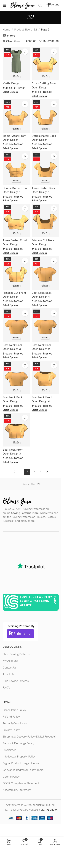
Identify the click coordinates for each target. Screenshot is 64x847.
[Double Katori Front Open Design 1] (16, 168)
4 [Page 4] (40, 471)
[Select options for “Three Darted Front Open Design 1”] (10, 253)
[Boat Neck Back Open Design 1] (16, 377)
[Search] (40, 5)
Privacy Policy (11, 730)
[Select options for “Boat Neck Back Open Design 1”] (10, 410)
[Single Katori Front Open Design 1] (16, 116)
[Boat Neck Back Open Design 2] (45, 325)
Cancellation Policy (14, 710)
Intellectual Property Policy (19, 756)
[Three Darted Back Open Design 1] (45, 168)
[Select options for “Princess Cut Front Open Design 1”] (10, 305)
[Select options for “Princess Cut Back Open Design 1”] (39, 253)
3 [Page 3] (34, 471)
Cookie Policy (11, 777)
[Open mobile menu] (4, 5)
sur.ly (8, 608)
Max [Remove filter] (51, 41)
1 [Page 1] (21, 471)
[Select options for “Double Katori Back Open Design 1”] (39, 148)
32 (35, 29)
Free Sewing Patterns (16, 681)
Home (6, 29)
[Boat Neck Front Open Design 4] (45, 377)
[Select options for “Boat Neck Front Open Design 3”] (10, 462)
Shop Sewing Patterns (16, 654)
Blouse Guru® (31, 484)
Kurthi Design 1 (12, 83)
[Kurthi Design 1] (16, 63)
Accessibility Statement (17, 790)
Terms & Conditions (15, 723)
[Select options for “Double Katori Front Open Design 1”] (10, 200)
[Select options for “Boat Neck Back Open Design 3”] (10, 357)
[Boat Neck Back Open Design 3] (16, 325)
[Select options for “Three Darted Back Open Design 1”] (39, 200)
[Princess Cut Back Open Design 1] (45, 220)
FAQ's (6, 687)
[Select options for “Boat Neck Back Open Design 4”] (39, 305)
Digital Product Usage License (21, 763)
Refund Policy (11, 716)
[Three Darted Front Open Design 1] (16, 220)
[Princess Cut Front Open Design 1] (16, 273)
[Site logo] (22, 5)
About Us (8, 674)
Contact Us (9, 667)
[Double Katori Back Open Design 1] (45, 116)
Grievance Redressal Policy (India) (23, 770)
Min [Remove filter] (28, 41)
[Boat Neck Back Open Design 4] (45, 273)
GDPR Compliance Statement (21, 783)
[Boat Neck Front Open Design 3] (16, 430)
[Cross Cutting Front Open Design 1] (45, 63)
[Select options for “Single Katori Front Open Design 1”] (10, 148)
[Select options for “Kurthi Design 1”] (10, 92)
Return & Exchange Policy (18, 743)
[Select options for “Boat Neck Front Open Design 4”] (39, 410)
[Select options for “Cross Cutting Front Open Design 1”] (39, 96)
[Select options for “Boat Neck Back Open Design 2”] (39, 357)
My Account (10, 661)
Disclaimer (9, 750)
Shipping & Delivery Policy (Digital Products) (29, 736)
